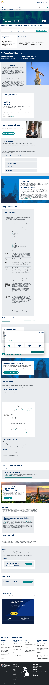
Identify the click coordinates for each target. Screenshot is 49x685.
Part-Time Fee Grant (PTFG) (7, 475)
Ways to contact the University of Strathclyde (38, 667)
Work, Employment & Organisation (42, 658)
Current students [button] (40, 2)
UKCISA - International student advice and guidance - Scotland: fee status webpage (20, 409)
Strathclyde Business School (41, 643)
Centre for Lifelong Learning (17, 646)
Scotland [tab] (3, 468)
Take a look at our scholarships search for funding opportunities (19, 432)
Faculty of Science (28, 642)
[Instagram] (42, 671)
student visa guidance (16, 429)
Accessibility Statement (14, 670)
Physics (26, 647)
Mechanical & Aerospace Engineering (4, 655)
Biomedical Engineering (4, 645)
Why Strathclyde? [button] (18, 7)
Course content (11, 25)
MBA (38, 654)
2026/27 (3, 401)
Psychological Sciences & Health (18, 654)
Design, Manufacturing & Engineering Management (4, 651)
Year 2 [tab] (6, 155)
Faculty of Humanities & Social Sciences (17, 644)
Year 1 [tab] (2, 155)
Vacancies (14, 679)
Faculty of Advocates (4, 539)
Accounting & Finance (40, 645)
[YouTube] (37, 671)
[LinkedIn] (46, 671)
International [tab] (25, 468)
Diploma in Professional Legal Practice (10, 99)
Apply (44, 21)
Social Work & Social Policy (17, 655)
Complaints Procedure (16, 677)
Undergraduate (11, 9)
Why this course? (4, 25)
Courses (5, 9)
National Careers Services (5, 458)
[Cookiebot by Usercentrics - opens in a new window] (40, 332)
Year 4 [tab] (14, 155)
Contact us (40, 25)
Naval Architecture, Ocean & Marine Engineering (6, 658)
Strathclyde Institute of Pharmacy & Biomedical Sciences (30, 651)
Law (13, 652)
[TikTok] (44, 671)
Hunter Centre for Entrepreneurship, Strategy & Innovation (42, 649)
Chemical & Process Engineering (6, 647)
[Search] (47, 7)
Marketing (39, 652)
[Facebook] (34, 671)
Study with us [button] (4, 7)
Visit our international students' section (10, 354)
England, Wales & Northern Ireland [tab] (14, 468)
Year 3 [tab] (10, 155)
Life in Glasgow (6, 498)
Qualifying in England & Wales (41, 30)
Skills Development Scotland (5, 457)
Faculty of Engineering (4, 642)
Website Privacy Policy (16, 666)
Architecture (2, 644)
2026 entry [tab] (3, 558)
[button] (18, 160)
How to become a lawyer (7, 133)
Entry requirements (18, 25)
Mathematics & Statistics (29, 645)
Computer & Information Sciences (30, 644)
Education (14, 647)
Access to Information (16, 676)
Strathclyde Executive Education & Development (42, 656)
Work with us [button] (11, 7)
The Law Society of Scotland (5, 538)
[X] (39, 671)
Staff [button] (47, 2)
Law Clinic (11, 116)
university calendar (27, 198)
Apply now (26, 563)
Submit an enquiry (26, 581)
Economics (39, 646)
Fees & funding (26, 25)
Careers (31, 25)
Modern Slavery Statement (15, 674)
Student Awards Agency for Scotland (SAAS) (27, 451)
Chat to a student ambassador (9, 372)
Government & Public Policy (17, 649)
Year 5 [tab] (18, 155)
